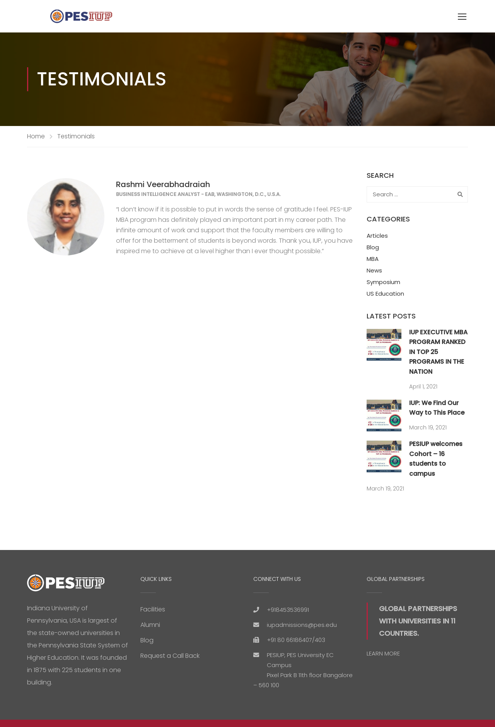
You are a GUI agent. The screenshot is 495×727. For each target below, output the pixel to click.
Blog (373, 247)
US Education (385, 293)
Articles (377, 236)
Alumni (150, 624)
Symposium (383, 282)
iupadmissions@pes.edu (302, 625)
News (374, 270)
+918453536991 (288, 610)
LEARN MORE (383, 653)
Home (36, 136)
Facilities (152, 609)
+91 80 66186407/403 (296, 640)
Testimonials (76, 136)
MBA (373, 259)
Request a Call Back (170, 655)
